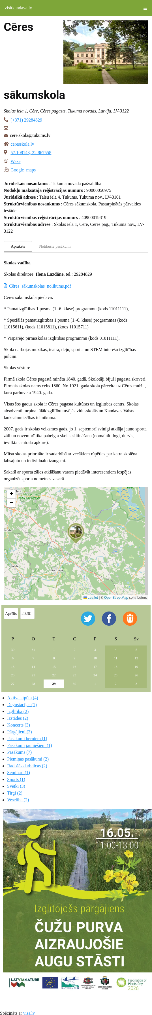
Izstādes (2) (17, 718)
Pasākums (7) (19, 752)
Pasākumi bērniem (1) (27, 738)
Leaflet (91, 598)
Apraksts (18, 246)
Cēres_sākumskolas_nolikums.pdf (40, 286)
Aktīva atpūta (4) (22, 697)
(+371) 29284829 (26, 120)
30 (12, 650)
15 (54, 667)
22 (54, 675)
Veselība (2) (18, 799)
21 (33, 675)
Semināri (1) (18, 772)
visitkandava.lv (18, 7)
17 (95, 667)
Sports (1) (16, 779)
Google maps (23, 169)
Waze (15, 161)
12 (136, 658)
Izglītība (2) (18, 711)
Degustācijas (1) (22, 704)
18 (115, 667)
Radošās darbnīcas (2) (27, 765)
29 (54, 684)
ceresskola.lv (22, 144)
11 (115, 658)
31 (33, 650)
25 (115, 675)
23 (74, 675)
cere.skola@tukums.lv (30, 135)
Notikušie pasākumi (55, 246)
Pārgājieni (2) (19, 731)
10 (95, 658)
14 (33, 667)
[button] (75, 533)
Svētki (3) (16, 786)
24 (95, 675)
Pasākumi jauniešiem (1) (29, 745)
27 (12, 684)
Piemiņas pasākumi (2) (28, 759)
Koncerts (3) (18, 725)
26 (136, 675)
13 (12, 667)
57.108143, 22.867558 (30, 152)
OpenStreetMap (116, 598)
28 (33, 684)
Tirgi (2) (14, 793)
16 (74, 667)
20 (12, 675)
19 (136, 667)
